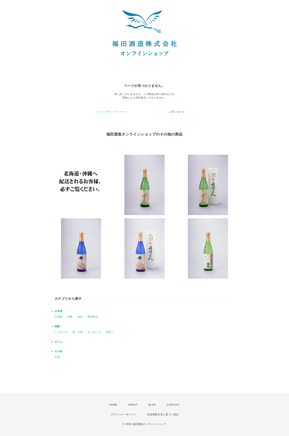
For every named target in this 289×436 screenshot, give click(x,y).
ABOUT (132, 404)
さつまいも (94, 332)
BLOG (152, 404)
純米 (80, 316)
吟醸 (69, 316)
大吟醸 (58, 316)
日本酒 (58, 311)
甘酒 (57, 357)
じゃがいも (61, 332)
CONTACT (173, 404)
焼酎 (57, 326)
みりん (58, 341)
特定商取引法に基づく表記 (163, 414)
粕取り (110, 332)
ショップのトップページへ (112, 111)
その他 (58, 351)
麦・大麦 (77, 332)
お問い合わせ (177, 111)
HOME (113, 404)
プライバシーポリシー (123, 414)
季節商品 (93, 316)
